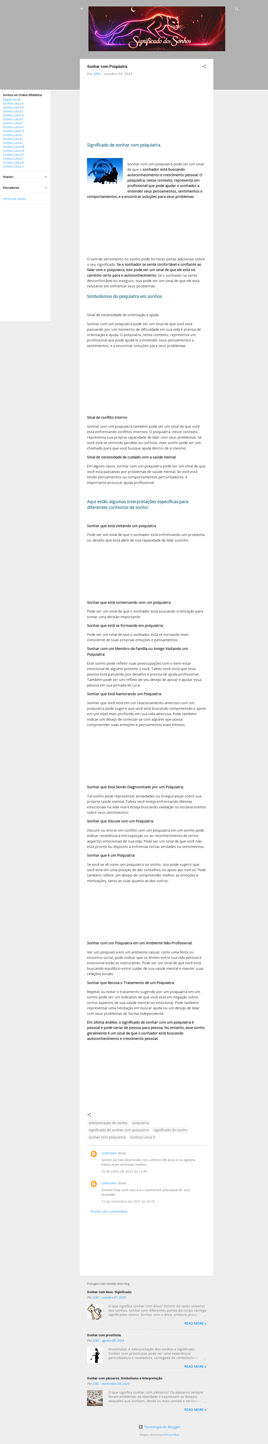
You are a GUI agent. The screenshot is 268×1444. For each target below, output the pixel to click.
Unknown (109, 1153)
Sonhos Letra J (13, 139)
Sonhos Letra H (13, 131)
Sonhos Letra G (13, 127)
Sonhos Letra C (13, 111)
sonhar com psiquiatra (107, 1137)
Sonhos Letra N (13, 151)
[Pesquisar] (237, 9)
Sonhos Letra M (13, 147)
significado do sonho (170, 1130)
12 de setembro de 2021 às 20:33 (128, 1201)
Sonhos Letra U (13, 166)
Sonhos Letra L (13, 143)
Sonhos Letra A (13, 103)
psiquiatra (140, 1122)
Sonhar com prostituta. (104, 1335)
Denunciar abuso (14, 199)
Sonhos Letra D (13, 115)
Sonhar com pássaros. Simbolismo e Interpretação (124, 1378)
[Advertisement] (227, 112)
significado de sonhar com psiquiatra (119, 1130)
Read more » (195, 1323)
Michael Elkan (171, 1434)
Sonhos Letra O (13, 155)
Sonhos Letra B (13, 107)
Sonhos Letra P (142, 1137)
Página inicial (11, 99)
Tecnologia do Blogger (159, 1426)
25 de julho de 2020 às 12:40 (124, 1171)
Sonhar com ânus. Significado (109, 1292)
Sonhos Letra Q (13, 162)
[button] (204, 66)
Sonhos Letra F (13, 123)
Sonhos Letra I (13, 135)
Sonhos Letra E (13, 119)
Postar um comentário (109, 1211)
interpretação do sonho (108, 1122)
